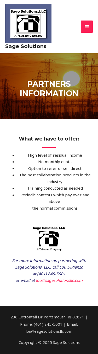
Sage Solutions (26, 46)
